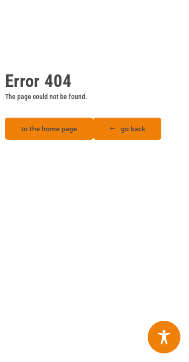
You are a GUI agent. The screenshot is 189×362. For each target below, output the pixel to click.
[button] (127, 129)
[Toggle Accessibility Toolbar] (164, 337)
